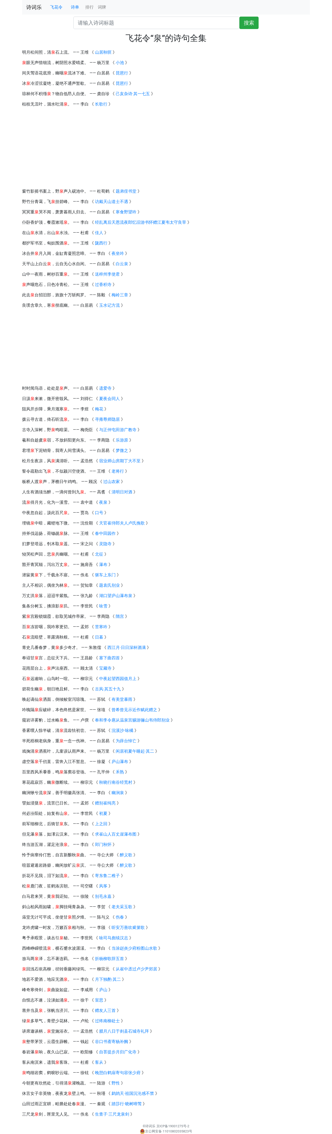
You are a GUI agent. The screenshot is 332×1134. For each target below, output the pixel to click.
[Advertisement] (166, 147)
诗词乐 (34, 7)
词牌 (102, 7)
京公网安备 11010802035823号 (166, 1131)
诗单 (75, 7)
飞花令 (56, 7)
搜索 (249, 23)
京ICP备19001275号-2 (172, 1126)
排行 (89, 7)
